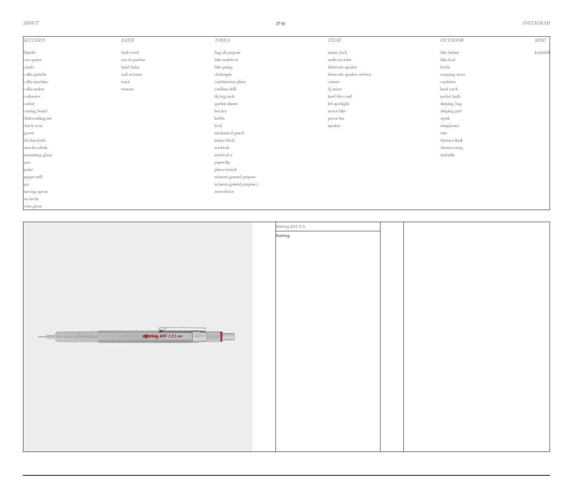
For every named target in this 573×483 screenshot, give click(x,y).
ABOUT (31, 23)
